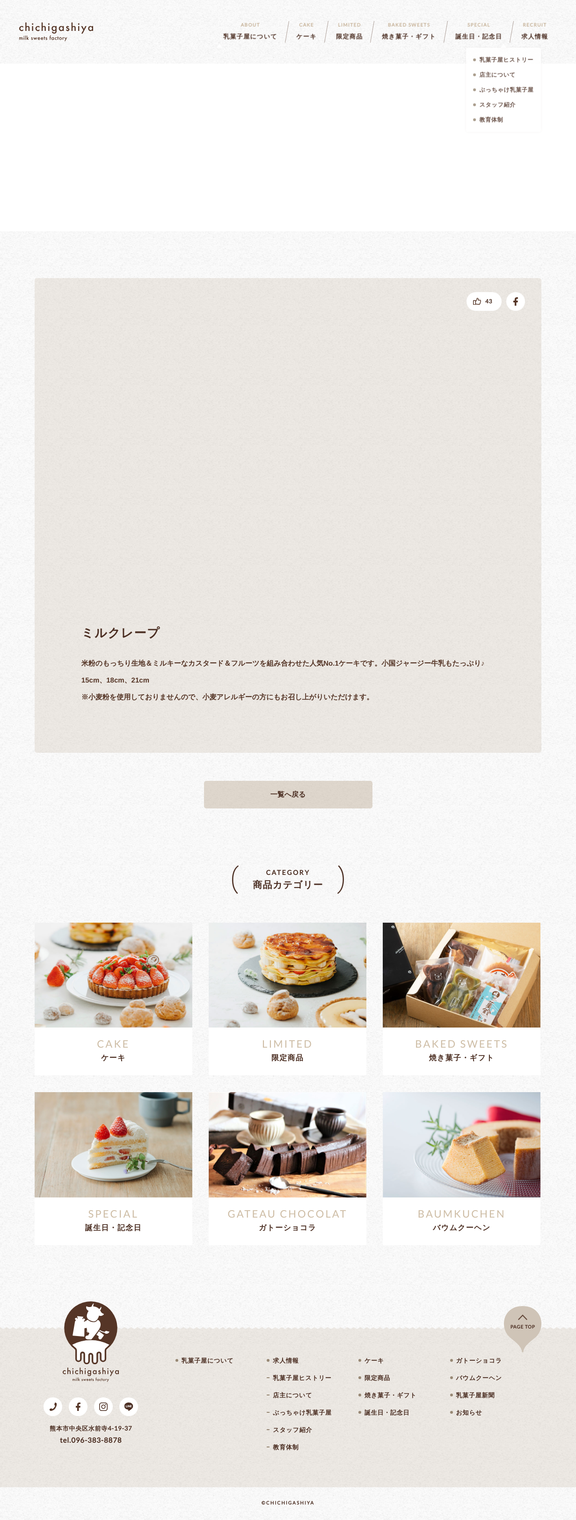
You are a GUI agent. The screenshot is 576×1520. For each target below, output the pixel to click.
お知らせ (469, 1413)
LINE (128, 1406)
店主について (292, 1395)
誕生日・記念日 (387, 1413)
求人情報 (286, 1361)
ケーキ (374, 1361)
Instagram (103, 1406)
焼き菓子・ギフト (390, 1395)
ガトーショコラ (479, 1361)
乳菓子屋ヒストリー (302, 1378)
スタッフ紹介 (292, 1430)
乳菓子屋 (56, 31)
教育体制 (286, 1447)
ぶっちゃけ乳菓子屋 (302, 1413)
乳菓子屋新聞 (475, 1395)
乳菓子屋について (207, 1361)
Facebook (78, 1406)
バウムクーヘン (479, 1378)
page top (522, 1327)
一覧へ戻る (288, 795)
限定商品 (377, 1378)
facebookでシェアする (515, 301)
